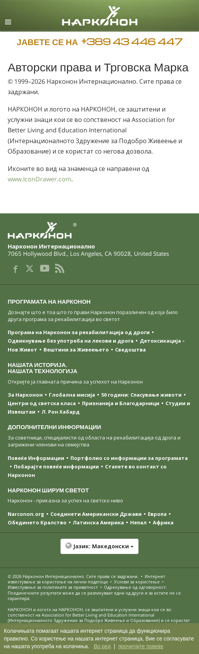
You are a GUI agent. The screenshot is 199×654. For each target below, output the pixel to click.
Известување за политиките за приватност (53, 587)
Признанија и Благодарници (120, 403)
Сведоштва (130, 349)
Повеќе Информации (36, 458)
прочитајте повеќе (140, 646)
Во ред (102, 646)
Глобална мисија (72, 394)
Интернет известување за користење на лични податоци (86, 579)
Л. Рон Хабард (61, 411)
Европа (157, 513)
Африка (163, 522)
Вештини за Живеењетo (76, 349)
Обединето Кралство (37, 522)
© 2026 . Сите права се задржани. (74, 576)
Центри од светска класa (42, 403)
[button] (99, 550)
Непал (138, 522)
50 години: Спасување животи (141, 394)
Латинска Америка (98, 522)
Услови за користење (137, 582)
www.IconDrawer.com (39, 179)
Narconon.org (26, 513)
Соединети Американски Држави (96, 513)
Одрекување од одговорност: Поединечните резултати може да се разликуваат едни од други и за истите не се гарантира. (94, 592)
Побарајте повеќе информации (56, 466)
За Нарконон (25, 394)
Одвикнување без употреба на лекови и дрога (71, 340)
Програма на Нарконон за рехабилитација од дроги (79, 332)
